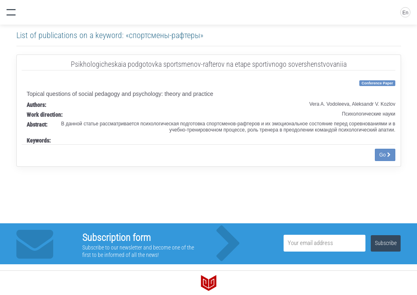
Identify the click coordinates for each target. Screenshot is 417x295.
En (405, 13)
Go (385, 155)
